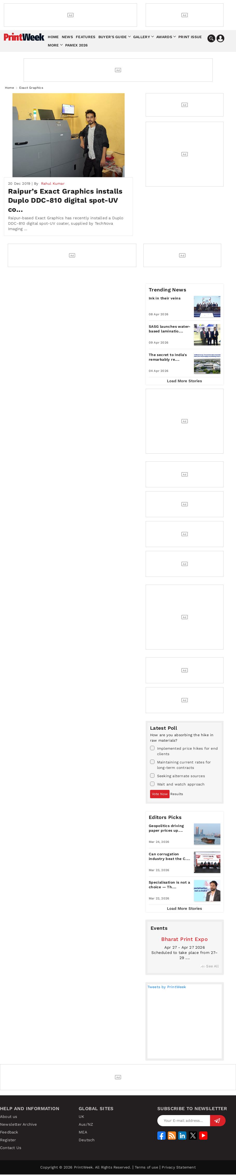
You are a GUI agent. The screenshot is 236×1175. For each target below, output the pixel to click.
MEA (83, 1132)
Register (8, 1140)
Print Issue (190, 37)
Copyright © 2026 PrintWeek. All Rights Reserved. (85, 1168)
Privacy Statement (178, 1168)
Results (176, 794)
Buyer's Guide (112, 37)
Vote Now (160, 794)
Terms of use (146, 1168)
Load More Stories (184, 381)
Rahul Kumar (53, 184)
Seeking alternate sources (177, 776)
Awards (164, 37)
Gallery (141, 37)
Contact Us (10, 1148)
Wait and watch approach (177, 784)
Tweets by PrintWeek (166, 987)
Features (85, 37)
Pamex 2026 (76, 45)
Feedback (9, 1132)
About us (8, 1117)
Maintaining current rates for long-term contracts (180, 765)
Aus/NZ (86, 1125)
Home (53, 37)
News (67, 37)
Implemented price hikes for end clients (184, 751)
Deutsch (87, 1140)
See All (209, 967)
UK (81, 1117)
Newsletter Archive (18, 1125)
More (53, 45)
